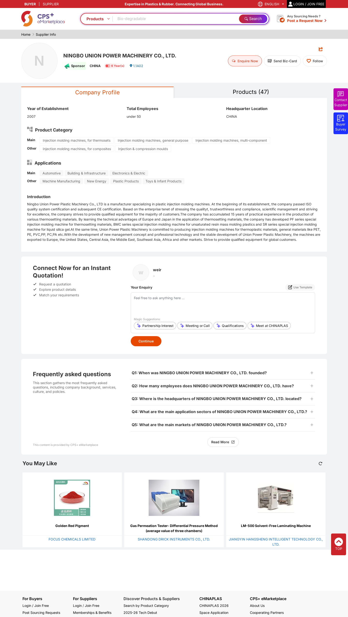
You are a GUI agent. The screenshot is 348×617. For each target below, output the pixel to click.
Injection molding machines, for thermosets (76, 141)
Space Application (213, 612)
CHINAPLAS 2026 (214, 605)
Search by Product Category (146, 605)
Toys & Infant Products (163, 181)
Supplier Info (46, 34)
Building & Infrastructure (86, 173)
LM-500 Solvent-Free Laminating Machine (276, 526)
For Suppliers (85, 598)
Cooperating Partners (267, 612)
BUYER (30, 4)
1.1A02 (136, 66)
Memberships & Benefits (92, 612)
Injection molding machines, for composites (77, 149)
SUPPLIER (51, 4)
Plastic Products (126, 181)
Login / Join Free (35, 605)
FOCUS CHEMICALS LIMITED (72, 539)
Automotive (52, 173)
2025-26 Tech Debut (140, 612)
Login (77, 605)
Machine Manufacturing (61, 181)
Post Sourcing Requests (41, 612)
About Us (257, 605)
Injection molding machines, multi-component (231, 141)
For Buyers (32, 598)
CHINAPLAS (210, 598)
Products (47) (251, 92)
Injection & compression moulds (143, 149)
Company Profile (97, 92)
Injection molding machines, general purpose (153, 141)
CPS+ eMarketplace (268, 598)
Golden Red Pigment (72, 526)
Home (25, 34)
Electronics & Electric (128, 173)
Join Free (92, 605)
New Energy (96, 181)
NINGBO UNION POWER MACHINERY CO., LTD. (122, 55)
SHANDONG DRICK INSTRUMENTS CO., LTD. (174, 539)
